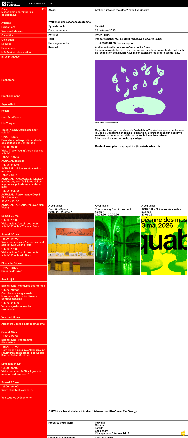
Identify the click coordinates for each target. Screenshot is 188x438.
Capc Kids (7, 35)
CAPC (52, 411)
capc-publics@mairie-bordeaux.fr (140, 146)
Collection (7, 39)
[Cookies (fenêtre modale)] (183, 433)
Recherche (8, 79)
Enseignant (101, 430)
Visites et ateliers (12, 31)
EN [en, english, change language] (44, 9)
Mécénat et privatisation (16, 52)
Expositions (8, 26)
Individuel (100, 422)
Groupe (99, 425)
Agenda (6, 22)
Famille (99, 428)
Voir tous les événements (16, 397)
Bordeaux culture (40, 3)
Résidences (8, 48)
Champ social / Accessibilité (112, 433)
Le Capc (6, 43)
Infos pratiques (10, 56)
